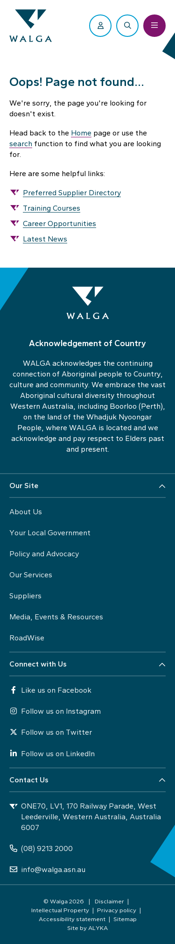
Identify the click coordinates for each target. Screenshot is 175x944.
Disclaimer (109, 901)
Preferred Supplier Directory (72, 192)
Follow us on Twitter (50, 732)
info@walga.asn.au (47, 869)
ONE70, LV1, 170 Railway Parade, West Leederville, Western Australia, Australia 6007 (85, 817)
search (20, 143)
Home (81, 132)
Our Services (30, 574)
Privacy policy (116, 910)
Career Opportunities (59, 223)
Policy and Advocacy (44, 553)
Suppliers (25, 595)
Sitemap (125, 919)
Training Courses (51, 208)
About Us (25, 511)
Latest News (45, 238)
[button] (87, 486)
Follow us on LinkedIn (52, 753)
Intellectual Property (60, 910)
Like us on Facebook (50, 690)
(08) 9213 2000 (41, 848)
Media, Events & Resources (56, 616)
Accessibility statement (72, 919)
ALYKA (98, 927)
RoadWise (26, 637)
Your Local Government (50, 532)
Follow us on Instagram (55, 711)
